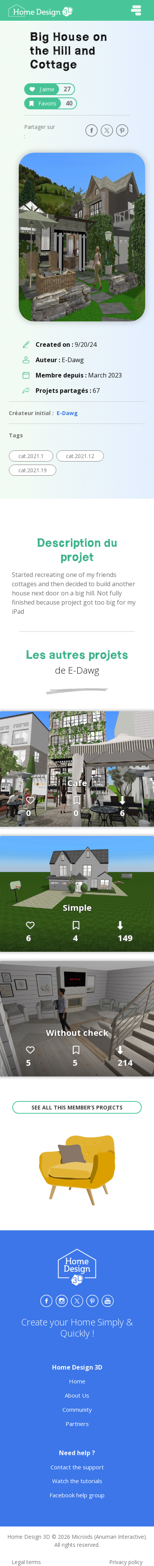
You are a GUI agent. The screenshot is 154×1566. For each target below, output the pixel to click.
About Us (77, 1395)
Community (77, 1409)
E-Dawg (67, 413)
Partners (77, 1424)
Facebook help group (77, 1495)
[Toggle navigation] (136, 10)
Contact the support (77, 1467)
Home (77, 1381)
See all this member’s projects (77, 1107)
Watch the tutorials (77, 1481)
